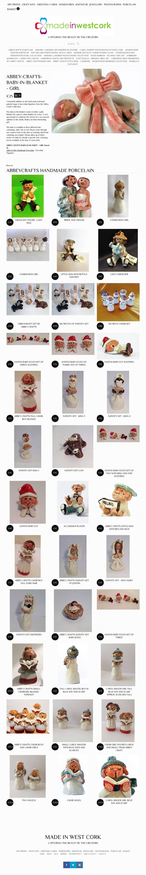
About (49, 854)
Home (42, 854)
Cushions (85, 61)
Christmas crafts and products (57, 58)
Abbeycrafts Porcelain (20, 50)
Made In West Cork (73, 837)
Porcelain (129, 4)
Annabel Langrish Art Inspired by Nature (56, 50)
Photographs (112, 4)
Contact (102, 854)
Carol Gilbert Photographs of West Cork (101, 50)
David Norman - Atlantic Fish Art (108, 55)
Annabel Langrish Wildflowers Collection (66, 55)
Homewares (66, 4)
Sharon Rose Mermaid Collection (109, 61)
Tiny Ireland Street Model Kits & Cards (51, 53)
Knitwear (82, 4)
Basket (11, 9)
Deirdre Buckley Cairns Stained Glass (93, 53)
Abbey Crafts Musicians (38, 61)
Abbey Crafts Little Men (65, 61)
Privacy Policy (90, 854)
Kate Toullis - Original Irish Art (92, 58)
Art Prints (13, 4)
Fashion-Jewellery (125, 53)
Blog (56, 854)
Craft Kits (28, 4)
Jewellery (95, 4)
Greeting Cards (47, 4)
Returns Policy (75, 854)
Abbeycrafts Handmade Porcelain (20, 150)
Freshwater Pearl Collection (26, 55)
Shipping (63, 854)
